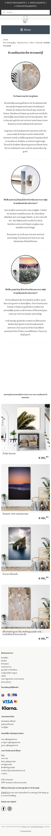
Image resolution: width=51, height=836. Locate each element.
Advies (32, 43)
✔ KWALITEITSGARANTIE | (25, 6)
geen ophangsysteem (9, 745)
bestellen (4, 657)
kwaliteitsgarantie (8, 767)
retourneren (6, 667)
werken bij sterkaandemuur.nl (13, 770)
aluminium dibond (8, 721)
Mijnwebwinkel (26, 831)
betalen (4, 660)
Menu (25, 30)
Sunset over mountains (15, 513)
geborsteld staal (7, 724)
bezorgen (5, 663)
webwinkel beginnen (37, 827)
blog (2, 755)
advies (3, 676)
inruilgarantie (6, 764)
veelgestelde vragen (9, 673)
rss (29, 827)
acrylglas (4, 727)
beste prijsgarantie (8, 761)
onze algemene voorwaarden (12, 679)
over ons (4, 758)
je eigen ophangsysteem (10, 742)
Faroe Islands (10, 574)
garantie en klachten (9, 670)
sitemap (24, 827)
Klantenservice (22, 43)
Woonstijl (38, 43)
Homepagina (11, 43)
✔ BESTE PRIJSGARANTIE (15, 2)
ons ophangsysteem (9, 739)
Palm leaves (9, 453)
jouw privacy (6, 682)
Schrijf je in (5, 792)
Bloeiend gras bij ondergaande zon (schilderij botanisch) (22, 633)
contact (4, 773)
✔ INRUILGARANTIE (36, 2)
